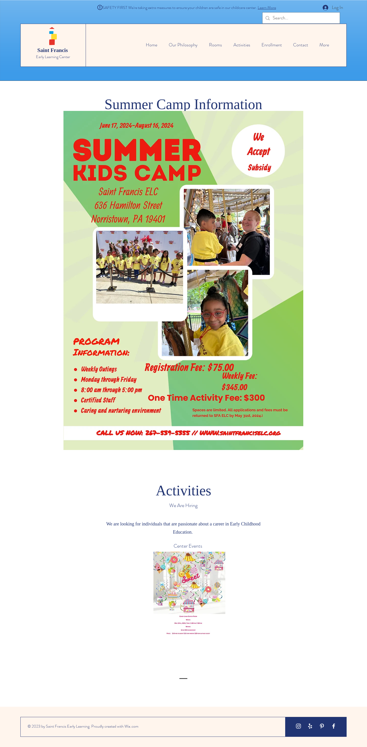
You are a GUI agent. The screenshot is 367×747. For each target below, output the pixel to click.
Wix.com (131, 726)
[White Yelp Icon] (310, 726)
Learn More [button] (267, 7)
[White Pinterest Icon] (322, 726)
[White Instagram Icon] (298, 726)
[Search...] (301, 17)
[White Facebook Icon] (333, 726)
